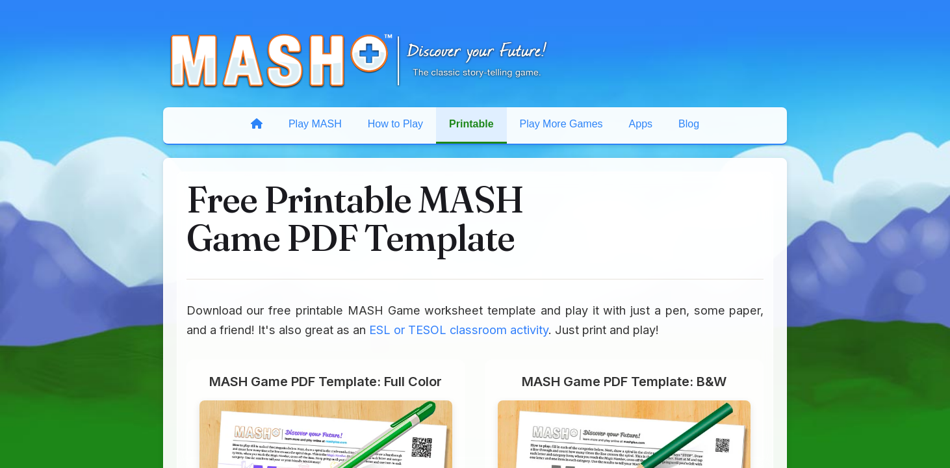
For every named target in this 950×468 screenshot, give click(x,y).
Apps (640, 123)
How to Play (395, 123)
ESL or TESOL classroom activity (458, 329)
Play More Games (561, 123)
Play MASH (315, 123)
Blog (688, 123)
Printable (471, 123)
